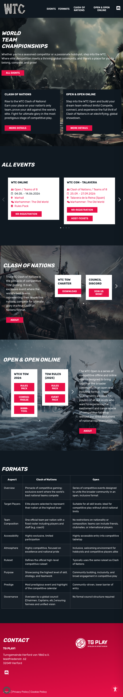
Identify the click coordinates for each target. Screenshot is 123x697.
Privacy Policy (20, 691)
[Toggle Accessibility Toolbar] (115, 689)
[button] (3, 200)
